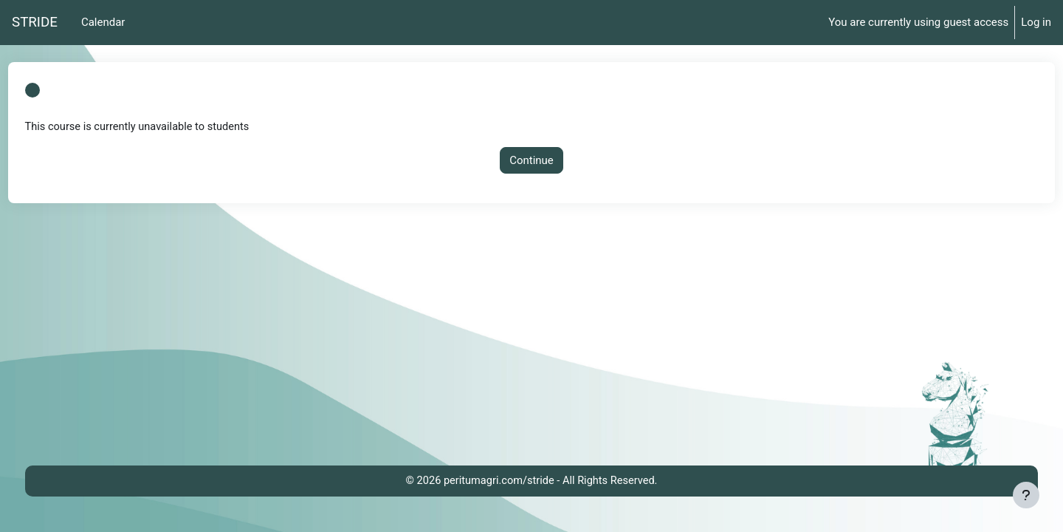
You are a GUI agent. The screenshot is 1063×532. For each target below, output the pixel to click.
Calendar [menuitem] (103, 22)
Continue (531, 161)
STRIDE (35, 22)
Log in (1036, 22)
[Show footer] (1026, 495)
